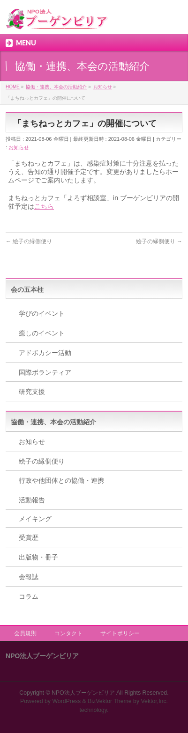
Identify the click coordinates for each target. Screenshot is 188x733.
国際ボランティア (45, 372)
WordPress (66, 701)
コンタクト (68, 633)
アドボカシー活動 (45, 352)
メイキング (35, 519)
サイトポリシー (120, 633)
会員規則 (25, 633)
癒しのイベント (42, 333)
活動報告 (32, 500)
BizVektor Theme (110, 701)
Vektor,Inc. (154, 701)
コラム (28, 596)
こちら (44, 206)
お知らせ (18, 147)
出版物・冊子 (38, 557)
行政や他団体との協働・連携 (61, 480)
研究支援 (32, 391)
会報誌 (28, 577)
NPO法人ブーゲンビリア (83, 692)
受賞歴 (28, 537)
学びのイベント (42, 313)
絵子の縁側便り (29, 241)
